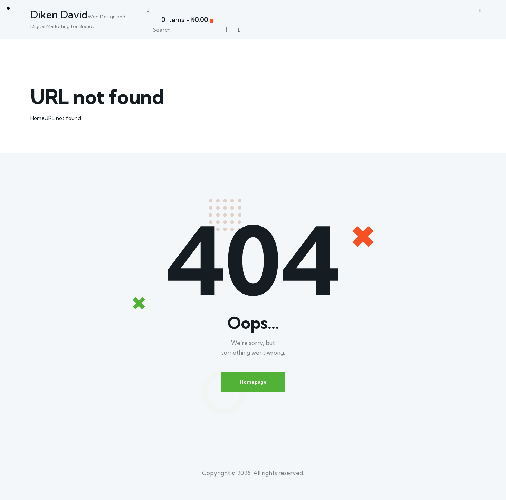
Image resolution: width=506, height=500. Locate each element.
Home (37, 118)
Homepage (253, 382)
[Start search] (227, 30)
